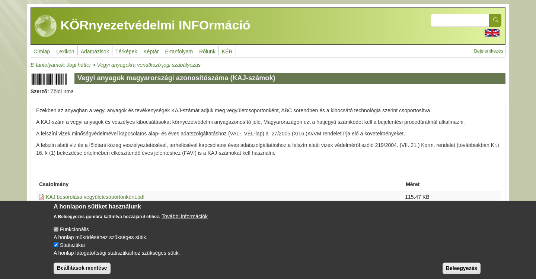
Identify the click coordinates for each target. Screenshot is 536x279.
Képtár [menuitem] (151, 51)
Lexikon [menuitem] (65, 51)
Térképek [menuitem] (126, 51)
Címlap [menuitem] (42, 51)
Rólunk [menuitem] (207, 51)
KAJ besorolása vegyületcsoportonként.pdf (95, 197)
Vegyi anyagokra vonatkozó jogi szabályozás (149, 65)
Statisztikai (72, 250)
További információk (185, 221)
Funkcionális (74, 234)
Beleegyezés (461, 273)
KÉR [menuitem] (227, 51)
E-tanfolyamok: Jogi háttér (61, 65)
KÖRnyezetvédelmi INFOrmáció (143, 26)
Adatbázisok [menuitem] (95, 51)
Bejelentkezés (488, 51)
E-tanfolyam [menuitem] (179, 51)
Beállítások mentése (82, 273)
